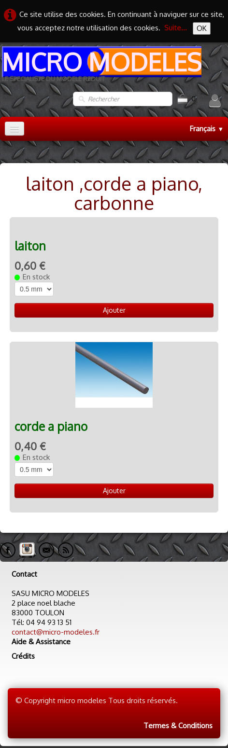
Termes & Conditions (178, 725)
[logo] (100, 67)
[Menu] (14, 129)
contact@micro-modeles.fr (56, 632)
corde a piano (50, 426)
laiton (30, 245)
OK (202, 28)
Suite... (175, 27)
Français (207, 128)
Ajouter (114, 310)
